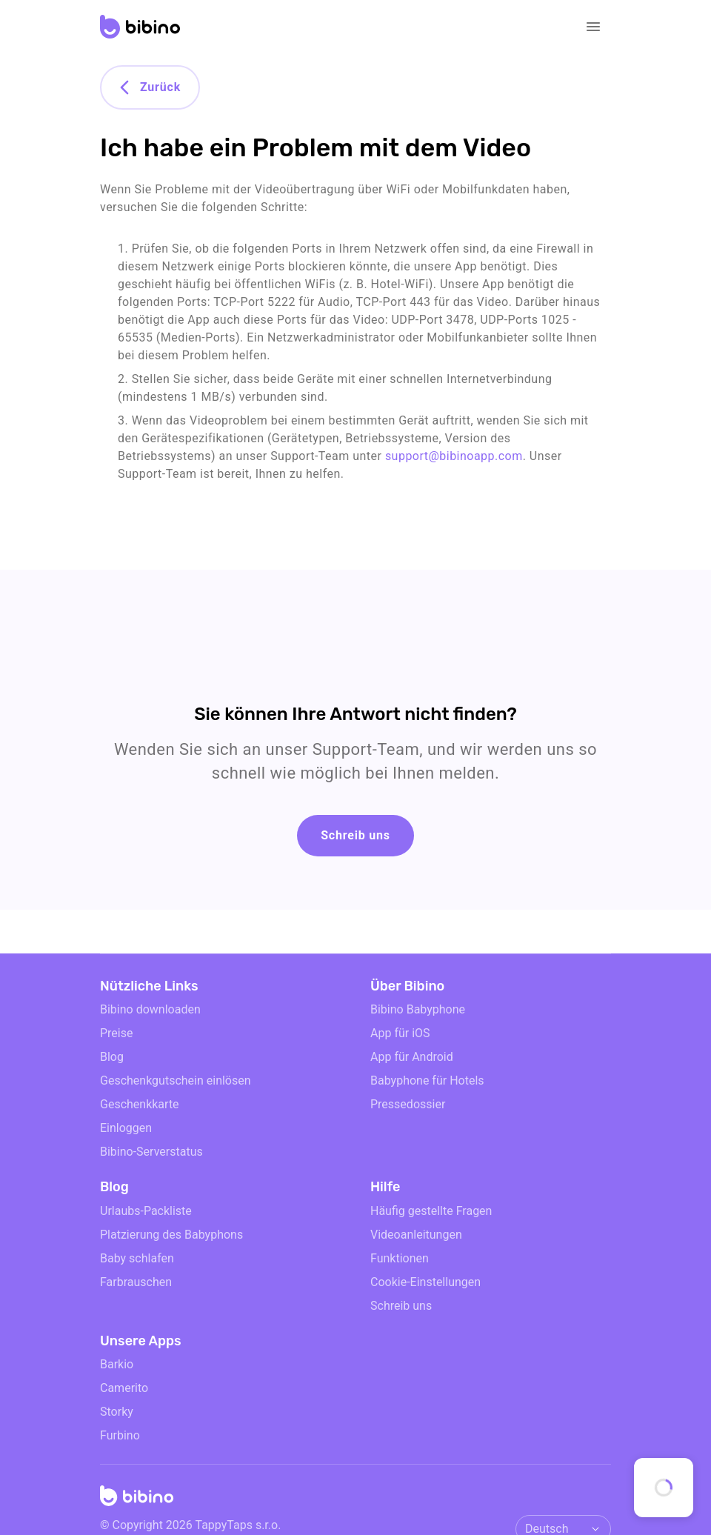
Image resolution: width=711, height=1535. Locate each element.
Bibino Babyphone (417, 1009)
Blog (112, 1057)
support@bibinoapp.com (454, 456)
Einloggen (126, 1128)
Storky (116, 1412)
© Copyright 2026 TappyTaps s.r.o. (190, 1525)
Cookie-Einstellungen (425, 1282)
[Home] (137, 1500)
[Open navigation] (593, 27)
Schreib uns (355, 835)
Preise (116, 1033)
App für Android (411, 1057)
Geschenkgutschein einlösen (175, 1080)
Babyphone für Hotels (427, 1080)
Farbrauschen (136, 1282)
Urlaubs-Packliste (146, 1211)
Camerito (124, 1388)
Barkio (116, 1364)
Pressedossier (407, 1104)
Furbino (120, 1435)
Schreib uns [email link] (401, 1306)
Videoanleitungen (416, 1235)
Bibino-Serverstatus (151, 1152)
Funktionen (399, 1258)
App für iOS (400, 1033)
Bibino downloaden (150, 1009)
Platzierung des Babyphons (171, 1235)
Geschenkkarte (139, 1104)
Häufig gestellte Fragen (431, 1211)
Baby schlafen (137, 1258)
